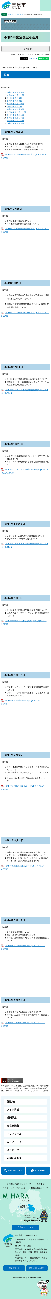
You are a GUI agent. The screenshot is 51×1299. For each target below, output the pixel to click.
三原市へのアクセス (25, 1227)
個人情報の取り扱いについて (19, 1184)
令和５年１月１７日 (15, 118)
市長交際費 (13, 1125)
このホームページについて (14, 1188)
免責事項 (40, 1184)
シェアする (33, 58)
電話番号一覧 (14, 1268)
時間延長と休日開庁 (37, 1268)
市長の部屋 (19, 14)
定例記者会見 (14, 1158)
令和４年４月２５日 (15, 92)
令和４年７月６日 (14, 101)
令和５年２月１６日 (15, 121)
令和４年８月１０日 (15, 104)
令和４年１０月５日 (15, 109)
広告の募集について (39, 1188)
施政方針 (12, 1101)
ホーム (10, 14)
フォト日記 (13, 1109)
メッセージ (13, 1150)
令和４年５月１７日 (15, 95)
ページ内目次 (25, 49)
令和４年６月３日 (14, 98)
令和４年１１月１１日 (16, 112)
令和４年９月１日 (14, 106)
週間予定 (12, 1117)
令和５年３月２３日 (15, 123)
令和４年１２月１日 (15, 115)
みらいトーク (14, 1142)
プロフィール (14, 1134)
